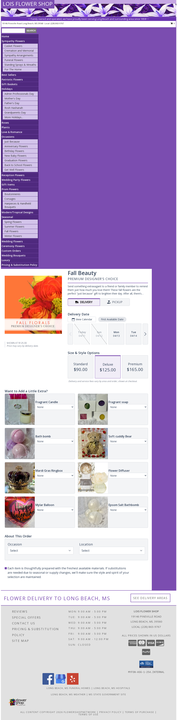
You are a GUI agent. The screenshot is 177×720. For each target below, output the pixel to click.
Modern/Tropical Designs (17, 212)
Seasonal (7, 217)
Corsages (10, 198)
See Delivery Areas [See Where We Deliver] (150, 598)
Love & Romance (12, 132)
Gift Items (8, 184)
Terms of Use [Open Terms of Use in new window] (88, 714)
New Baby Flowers (15, 155)
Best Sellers (9, 75)
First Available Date (112, 319)
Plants (6, 127)
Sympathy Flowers (13, 41)
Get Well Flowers (14, 169)
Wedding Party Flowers (16, 180)
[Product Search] (13, 30)
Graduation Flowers (16, 160)
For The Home (13, 69)
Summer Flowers (14, 226)
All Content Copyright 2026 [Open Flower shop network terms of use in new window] (41, 712)
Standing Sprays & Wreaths (20, 64)
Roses (5, 122)
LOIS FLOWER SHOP (28, 3)
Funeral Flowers (14, 60)
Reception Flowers (13, 175)
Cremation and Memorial (19, 50)
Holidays (7, 89)
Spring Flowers (13, 222)
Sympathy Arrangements (19, 55)
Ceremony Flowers (13, 246)
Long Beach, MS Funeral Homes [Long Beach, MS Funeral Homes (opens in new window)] (68, 688)
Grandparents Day (15, 112)
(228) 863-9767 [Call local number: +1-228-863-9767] (57, 23)
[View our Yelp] (73, 683)
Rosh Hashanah (14, 108)
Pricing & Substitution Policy (19, 265)
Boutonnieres (12, 194)
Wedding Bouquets (13, 255)
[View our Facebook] (48, 683)
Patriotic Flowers (12, 79)
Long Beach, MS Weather (68, 694)
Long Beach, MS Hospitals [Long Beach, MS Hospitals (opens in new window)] (112, 688)
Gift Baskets (9, 84)
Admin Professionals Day (19, 93)
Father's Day (12, 103)
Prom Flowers (10, 189)
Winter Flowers (13, 236)
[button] (146, 664)
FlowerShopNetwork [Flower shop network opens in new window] (80, 712)
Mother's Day (12, 98)
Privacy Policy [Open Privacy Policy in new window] (110, 712)
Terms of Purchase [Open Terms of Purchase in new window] (139, 712)
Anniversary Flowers (16, 146)
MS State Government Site (107, 694)
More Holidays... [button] (14, 117)
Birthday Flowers (14, 151)
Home (5, 36)
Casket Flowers (13, 46)
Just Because (12, 141)
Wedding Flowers (12, 241)
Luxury (6, 260)
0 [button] (173, 23)
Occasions (8, 136)
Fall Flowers (11, 231)
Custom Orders (11, 250)
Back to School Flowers (18, 165)
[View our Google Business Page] (60, 683)
